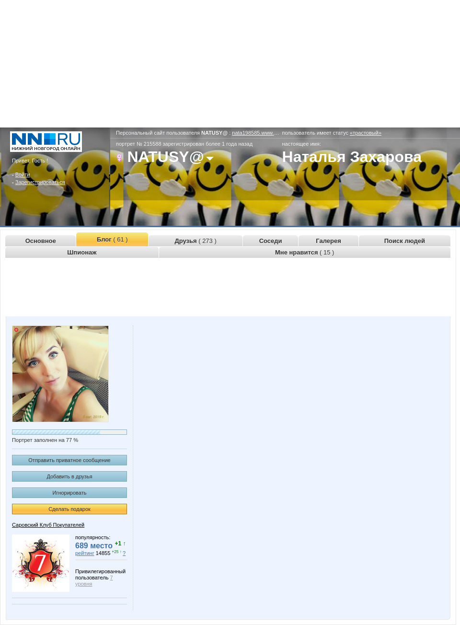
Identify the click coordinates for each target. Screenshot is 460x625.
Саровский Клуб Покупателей (48, 525)
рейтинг (84, 553)
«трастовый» (365, 133)
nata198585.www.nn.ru (259, 133)
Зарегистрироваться (40, 182)
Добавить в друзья (69, 476)
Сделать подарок (69, 509)
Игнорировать (70, 493)
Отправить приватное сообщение (69, 460)
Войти (22, 174)
